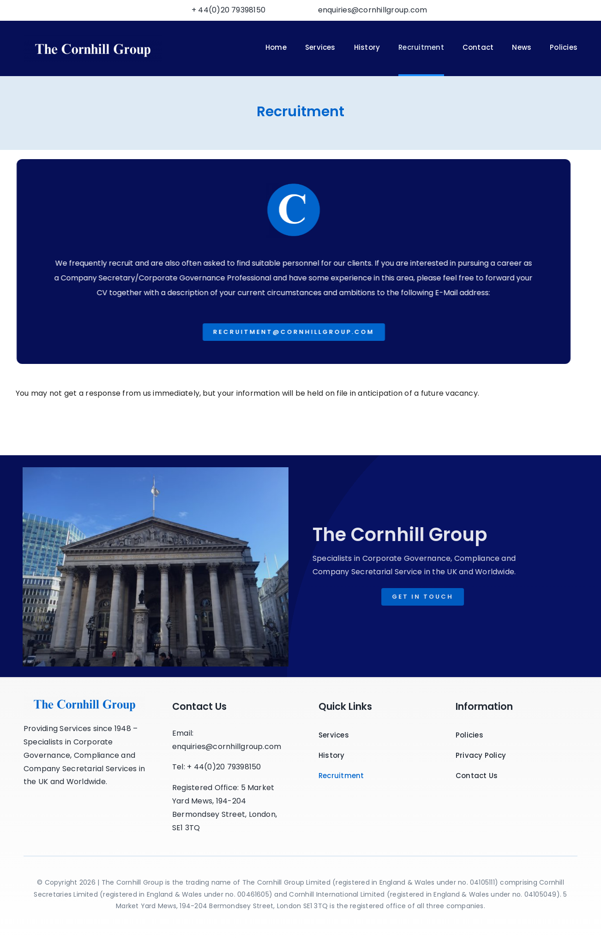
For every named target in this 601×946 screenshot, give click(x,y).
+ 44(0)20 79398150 (228, 10)
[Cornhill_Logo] (84, 695)
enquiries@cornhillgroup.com (372, 10)
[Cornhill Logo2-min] (93, 38)
